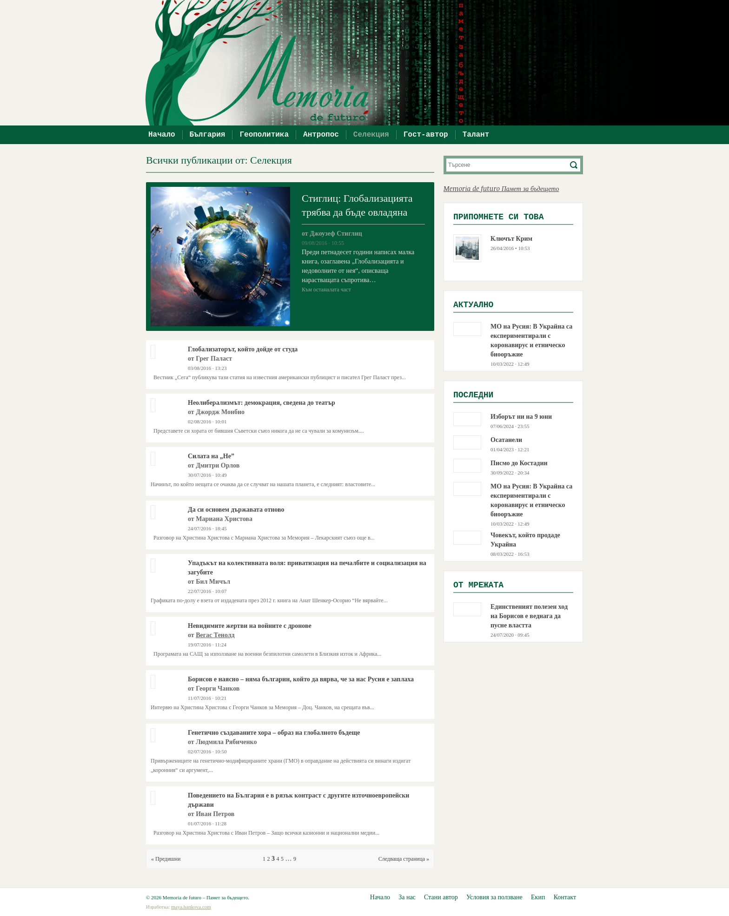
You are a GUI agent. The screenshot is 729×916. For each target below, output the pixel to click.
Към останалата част (326, 289)
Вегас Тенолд (215, 635)
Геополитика (264, 135)
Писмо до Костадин (519, 463)
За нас (407, 897)
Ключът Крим (511, 238)
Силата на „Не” (211, 456)
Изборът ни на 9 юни (521, 416)
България (207, 135)
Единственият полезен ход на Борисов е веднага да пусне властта (529, 616)
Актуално (473, 305)
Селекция (371, 135)
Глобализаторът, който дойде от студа (243, 349)
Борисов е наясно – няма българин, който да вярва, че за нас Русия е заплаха (301, 679)
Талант (476, 135)
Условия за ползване (494, 897)
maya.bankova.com (191, 906)
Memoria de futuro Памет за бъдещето (501, 188)
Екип (538, 897)
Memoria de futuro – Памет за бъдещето (369, 62)
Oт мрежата (478, 585)
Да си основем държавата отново (236, 509)
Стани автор (441, 897)
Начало (161, 135)
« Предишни (165, 859)
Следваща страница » (403, 859)
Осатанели (506, 439)
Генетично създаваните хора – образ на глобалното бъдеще (274, 732)
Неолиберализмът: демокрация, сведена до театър (261, 402)
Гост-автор (426, 135)
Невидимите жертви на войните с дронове (249, 625)
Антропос (321, 135)
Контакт (565, 897)
